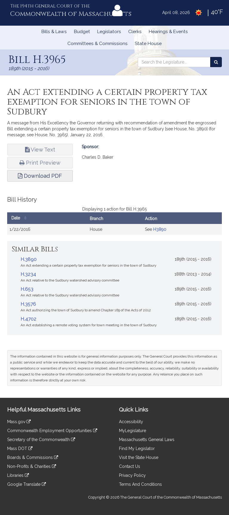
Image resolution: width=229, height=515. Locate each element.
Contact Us (129, 466)
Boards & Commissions (32, 457)
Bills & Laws (54, 31)
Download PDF (40, 176)
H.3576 (28, 304)
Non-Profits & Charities (31, 466)
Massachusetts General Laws (146, 439)
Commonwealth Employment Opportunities (52, 430)
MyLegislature (132, 430)
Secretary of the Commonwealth (41, 439)
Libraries (18, 475)
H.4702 (28, 319)
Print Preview (40, 163)
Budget (82, 31)
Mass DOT (20, 448)
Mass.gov (19, 421)
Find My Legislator (137, 448)
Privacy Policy (132, 475)
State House (148, 43)
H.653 (27, 289)
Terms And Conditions (140, 484)
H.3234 (28, 274)
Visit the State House (138, 457)
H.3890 (29, 259)
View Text (40, 149)
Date (20, 218)
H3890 (159, 229)
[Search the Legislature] (216, 62)
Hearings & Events (168, 31)
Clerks (135, 31)
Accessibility (131, 421)
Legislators (109, 31)
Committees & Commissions (97, 43)
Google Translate (26, 484)
